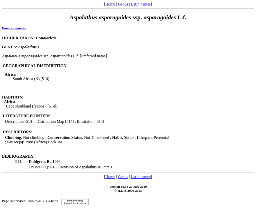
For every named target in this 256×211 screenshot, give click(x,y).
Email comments (14, 28)
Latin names (141, 4)
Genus (123, 4)
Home (110, 4)
